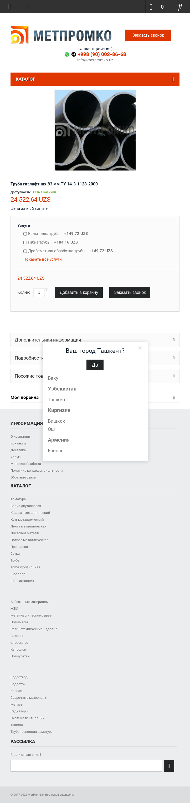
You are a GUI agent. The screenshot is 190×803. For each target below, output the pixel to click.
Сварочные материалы (29, 697)
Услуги (23, 225)
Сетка (15, 553)
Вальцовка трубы (58, 233)
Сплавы (17, 635)
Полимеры (19, 622)
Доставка (18, 450)
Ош (51, 429)
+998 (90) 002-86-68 (102, 54)
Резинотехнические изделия (34, 629)
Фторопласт (20, 642)
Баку (53, 378)
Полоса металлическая (29, 540)
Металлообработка (26, 463)
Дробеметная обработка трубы (70, 251)
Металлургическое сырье (31, 615)
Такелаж (17, 725)
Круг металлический (27, 519)
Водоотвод (19, 677)
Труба (15, 560)
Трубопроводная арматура (32, 731)
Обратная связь (23, 477)
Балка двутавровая (26, 506)
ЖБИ (14, 608)
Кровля (16, 690)
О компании (20, 436)
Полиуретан (20, 656)
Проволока (19, 546)
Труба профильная (25, 567)
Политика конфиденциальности (37, 470)
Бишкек (56, 421)
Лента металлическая (28, 526)
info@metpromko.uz (95, 60)
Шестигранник (22, 580)
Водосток (18, 684)
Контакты (18, 443)
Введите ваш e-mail (26, 754)
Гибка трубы (53, 242)
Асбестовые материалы (30, 601)
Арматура (18, 499)
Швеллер (18, 574)
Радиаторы (19, 711)
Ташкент (57, 399)
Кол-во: (24, 292)
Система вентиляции (28, 718)
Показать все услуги (42, 259)
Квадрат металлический (30, 512)
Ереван (56, 450)
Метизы (17, 704)
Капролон (18, 649)
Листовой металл (25, 533)
